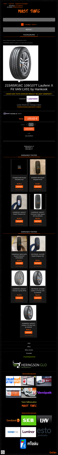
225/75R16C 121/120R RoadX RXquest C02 (37, 255)
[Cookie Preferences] (3, 452)
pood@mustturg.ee (17, 7)
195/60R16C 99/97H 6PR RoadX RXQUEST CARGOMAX (19, 256)
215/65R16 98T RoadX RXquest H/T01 (37, 178)
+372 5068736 (19, 5)
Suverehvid (19, 40)
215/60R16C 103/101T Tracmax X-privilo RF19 (19, 289)
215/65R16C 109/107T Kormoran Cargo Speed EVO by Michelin (38, 214)
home (4, 40)
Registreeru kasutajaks (21, 3)
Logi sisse (11, 3)
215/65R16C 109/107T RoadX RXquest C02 (19, 213)
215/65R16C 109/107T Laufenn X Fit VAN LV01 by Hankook (18, 42)
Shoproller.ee (52, 452)
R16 (25, 40)
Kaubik (13, 40)
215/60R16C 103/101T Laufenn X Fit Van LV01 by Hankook (28, 325)
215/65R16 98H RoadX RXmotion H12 (19, 178)
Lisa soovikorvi (29, 136)
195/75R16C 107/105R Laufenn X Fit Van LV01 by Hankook (38, 290)
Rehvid (9, 40)
